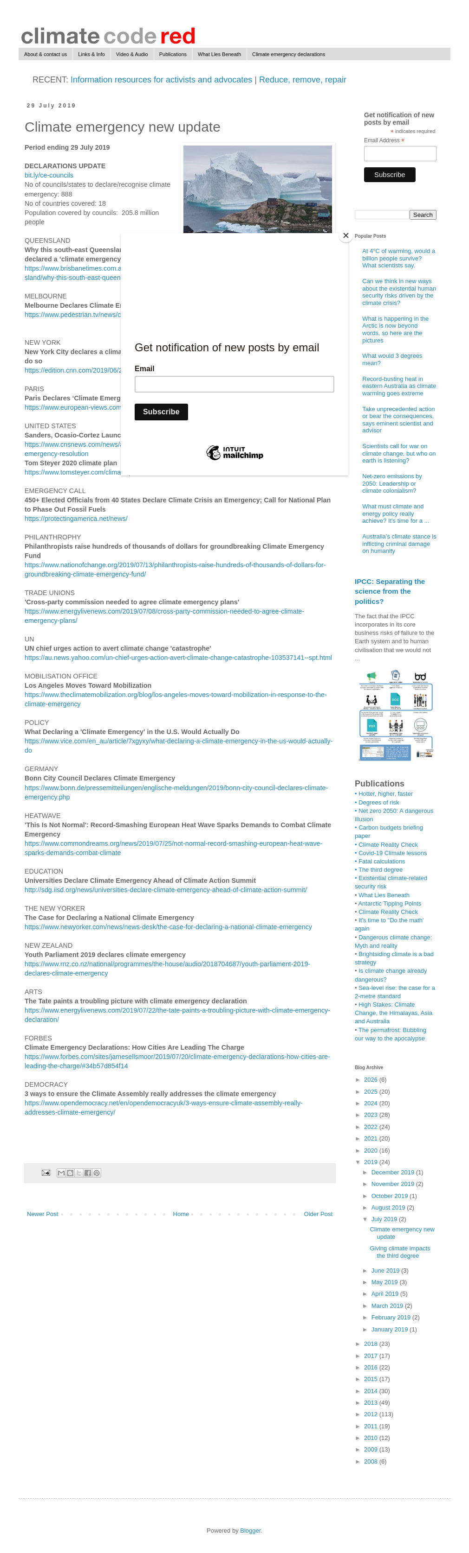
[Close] (346, 235)
